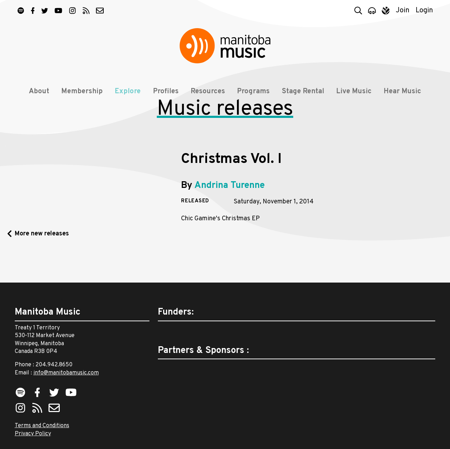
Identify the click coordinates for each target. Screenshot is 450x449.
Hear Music (403, 92)
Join (403, 10)
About (38, 92)
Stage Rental (303, 92)
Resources (208, 92)
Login (424, 10)
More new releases (42, 259)
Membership (82, 92)
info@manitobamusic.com (66, 373)
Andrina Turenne (229, 211)
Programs (253, 92)
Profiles (166, 92)
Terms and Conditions (42, 425)
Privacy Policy (33, 433)
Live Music (354, 92)
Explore (128, 92)
